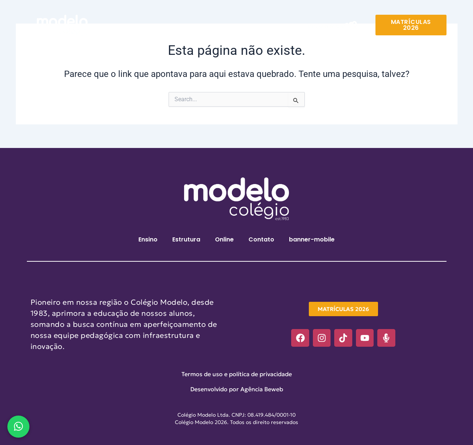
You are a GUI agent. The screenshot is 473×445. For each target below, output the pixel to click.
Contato (261, 26)
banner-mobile (312, 239)
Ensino (147, 26)
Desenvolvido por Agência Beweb (236, 389)
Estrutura (186, 26)
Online (224, 26)
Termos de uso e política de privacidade (236, 374)
